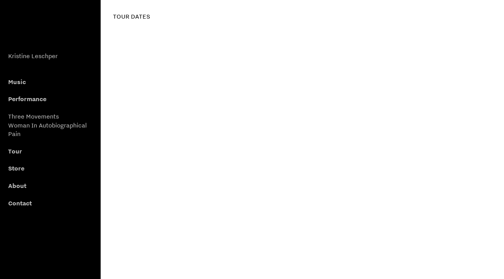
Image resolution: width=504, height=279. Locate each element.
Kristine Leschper (33, 56)
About (17, 185)
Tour (15, 151)
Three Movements (33, 116)
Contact (20, 203)
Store (16, 168)
